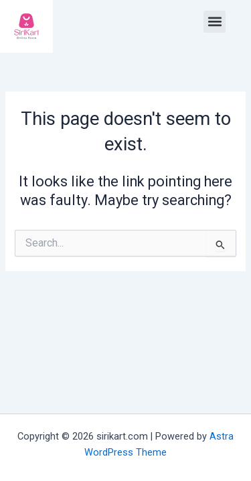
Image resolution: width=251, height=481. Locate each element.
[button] (214, 22)
